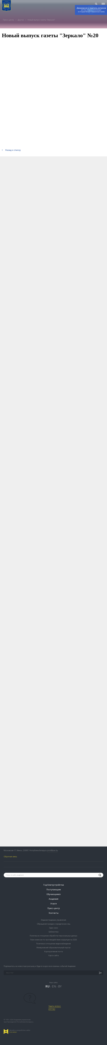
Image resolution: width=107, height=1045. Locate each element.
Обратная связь (10, 856)
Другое (21, 19)
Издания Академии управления (53, 920)
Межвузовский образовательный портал (53, 947)
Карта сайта (54, 955)
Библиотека (53, 932)
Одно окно (53, 928)
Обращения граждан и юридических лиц (53, 924)
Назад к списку (13, 150)
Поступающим (53, 889)
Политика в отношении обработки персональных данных (53, 936)
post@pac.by (52, 850)
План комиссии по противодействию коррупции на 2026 (53, 939)
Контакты (53, 913)
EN (54, 986)
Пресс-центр (8, 19)
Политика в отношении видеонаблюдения (53, 943)
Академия (53, 899)
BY (60, 986)
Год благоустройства (53, 884)
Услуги (53, 903)
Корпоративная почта (53, 951)
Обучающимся (53, 894)
